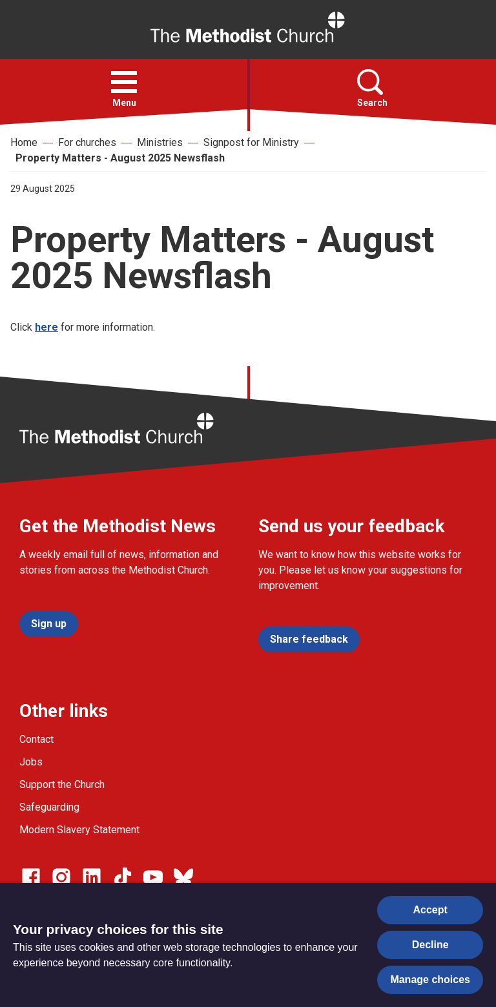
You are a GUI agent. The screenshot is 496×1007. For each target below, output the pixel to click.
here (46, 327)
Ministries (160, 142)
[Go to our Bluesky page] (183, 877)
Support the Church (62, 784)
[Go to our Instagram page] (61, 877)
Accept (430, 909)
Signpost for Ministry (251, 142)
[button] (124, 82)
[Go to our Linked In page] (91, 877)
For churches (87, 142)
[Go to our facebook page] (31, 877)
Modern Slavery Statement (79, 830)
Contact (36, 739)
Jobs (31, 762)
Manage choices (430, 979)
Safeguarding (49, 807)
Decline (430, 944)
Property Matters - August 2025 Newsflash (120, 158)
